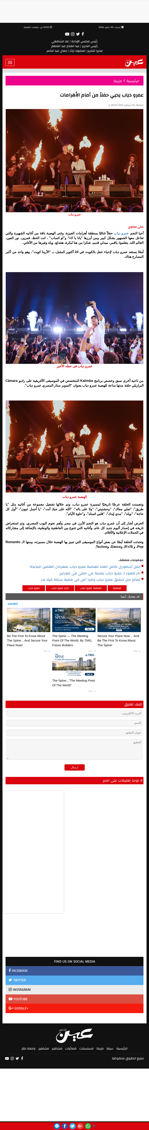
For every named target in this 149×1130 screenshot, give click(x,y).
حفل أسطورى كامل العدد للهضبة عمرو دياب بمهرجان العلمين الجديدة (86, 567)
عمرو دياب (121, 233)
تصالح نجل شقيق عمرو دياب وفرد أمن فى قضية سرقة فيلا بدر (92, 580)
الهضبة (117, 588)
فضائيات (70, 1048)
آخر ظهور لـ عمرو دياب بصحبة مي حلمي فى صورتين (101, 573)
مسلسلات (86, 1048)
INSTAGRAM (20, 989)
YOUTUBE (18, 999)
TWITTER (17, 980)
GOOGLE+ (19, 1008)
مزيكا (100, 1048)
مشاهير (57, 1048)
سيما (109, 1048)
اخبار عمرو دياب (60, 588)
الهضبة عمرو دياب (91, 588)
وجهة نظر (29, 1048)
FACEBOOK (18, 970)
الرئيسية (121, 1048)
